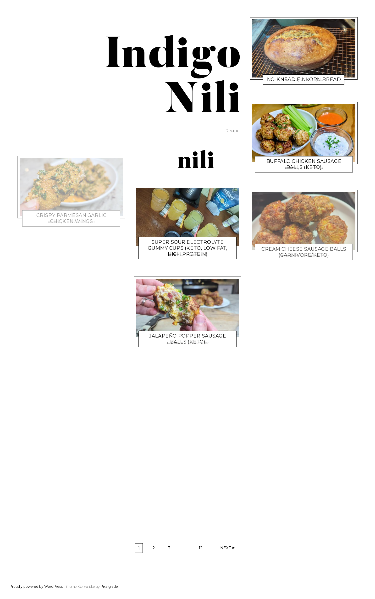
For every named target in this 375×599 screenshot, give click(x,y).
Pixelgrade (109, 586)
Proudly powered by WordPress (36, 586)
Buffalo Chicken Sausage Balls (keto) (303, 164)
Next (225, 548)
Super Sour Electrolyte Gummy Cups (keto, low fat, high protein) (187, 248)
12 (202, 549)
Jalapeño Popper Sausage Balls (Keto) (187, 339)
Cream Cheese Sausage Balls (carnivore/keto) (303, 252)
